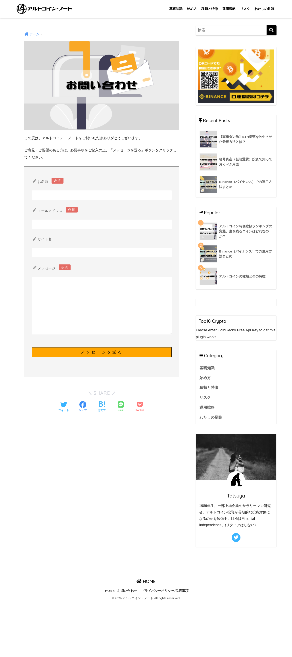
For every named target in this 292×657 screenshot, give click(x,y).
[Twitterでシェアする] (63, 407)
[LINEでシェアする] (121, 407)
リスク (245, 9)
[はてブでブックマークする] (102, 407)
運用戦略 (229, 9)
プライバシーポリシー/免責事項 (165, 590)
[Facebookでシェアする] (83, 407)
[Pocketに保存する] (139, 407)
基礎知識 (175, 9)
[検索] (272, 30)
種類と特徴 (209, 9)
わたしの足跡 (264, 9)
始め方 (192, 9)
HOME (146, 581)
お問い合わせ (127, 590)
